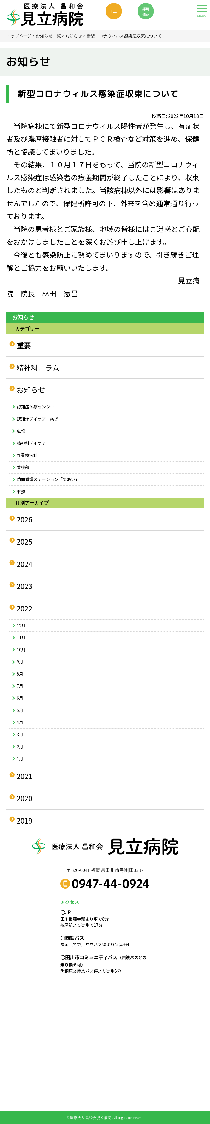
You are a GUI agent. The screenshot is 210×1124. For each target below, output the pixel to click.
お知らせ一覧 (48, 36)
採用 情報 (145, 11)
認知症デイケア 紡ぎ (37, 419)
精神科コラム (38, 367)
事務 (21, 491)
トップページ (18, 36)
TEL (114, 10)
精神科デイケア (31, 443)
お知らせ (73, 36)
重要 (24, 345)
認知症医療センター (35, 407)
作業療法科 (27, 455)
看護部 (23, 467)
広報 (21, 431)
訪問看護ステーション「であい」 (48, 479)
